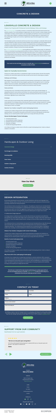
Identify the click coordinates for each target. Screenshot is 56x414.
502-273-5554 (28, 372)
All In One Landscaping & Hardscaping (14, 49)
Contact (28, 393)
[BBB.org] (31, 399)
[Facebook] (28, 399)
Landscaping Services (28, 391)
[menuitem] (28, 147)
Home (28, 387)
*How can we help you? (9, 305)
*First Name (7, 290)
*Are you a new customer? (10, 301)
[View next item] (10, 354)
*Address (7, 298)
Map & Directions (28, 381)
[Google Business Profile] (25, 399)
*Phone (6, 294)
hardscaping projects (10, 30)
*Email (30, 294)
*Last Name (31, 290)
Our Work (28, 389)
